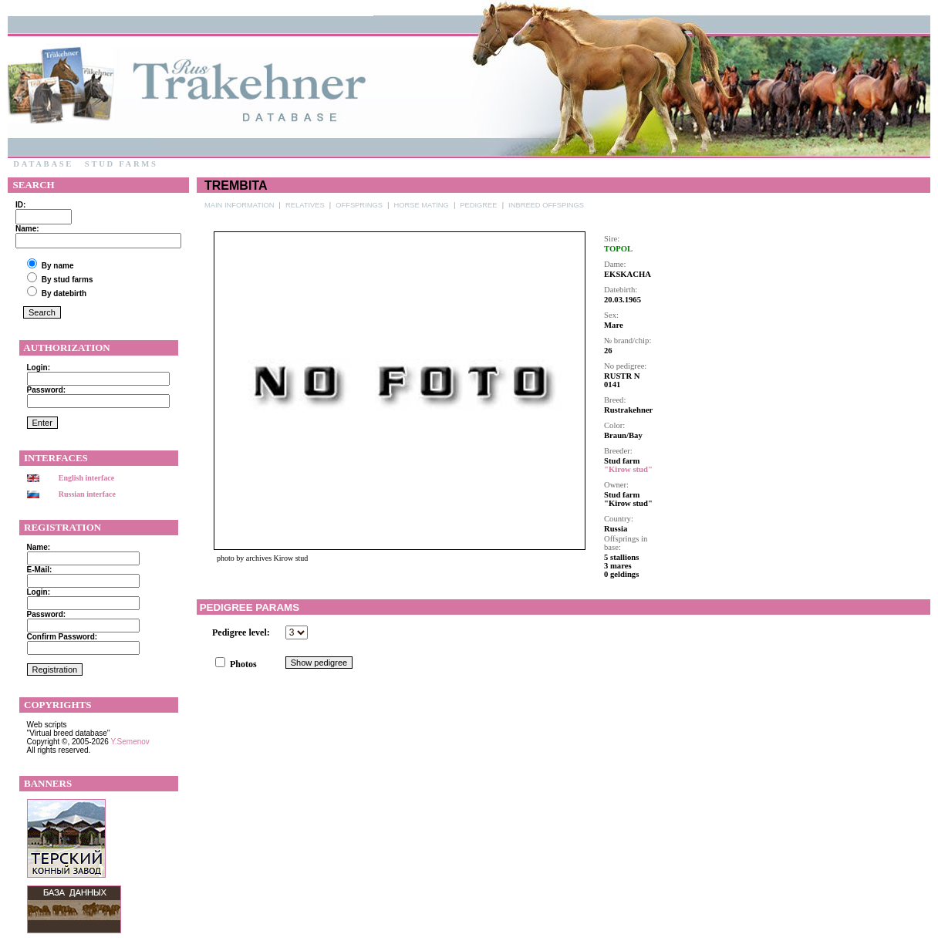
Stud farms (121, 164)
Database (43, 164)
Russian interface (87, 494)
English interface (87, 478)
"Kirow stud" (628, 469)
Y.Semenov (129, 741)
